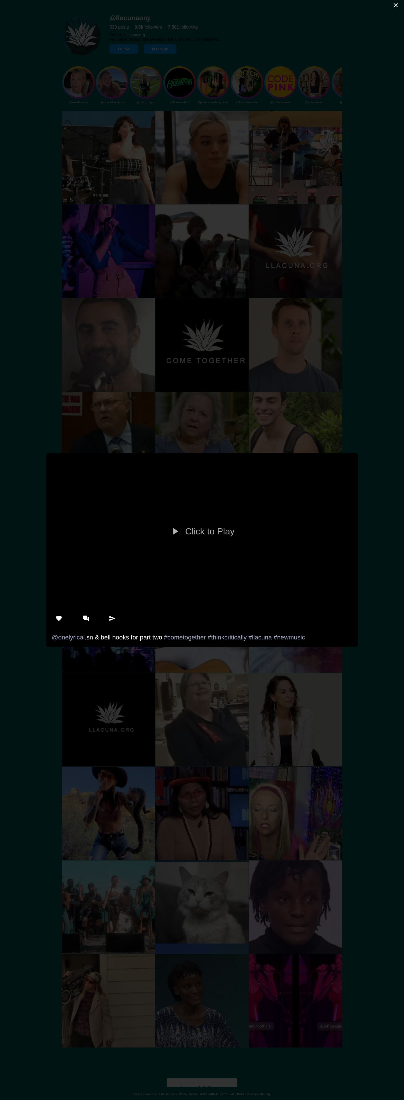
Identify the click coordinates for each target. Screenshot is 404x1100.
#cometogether (185, 637)
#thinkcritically (227, 637)
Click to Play (202, 531)
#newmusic (289, 637)
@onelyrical (68, 637)
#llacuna (260, 637)
